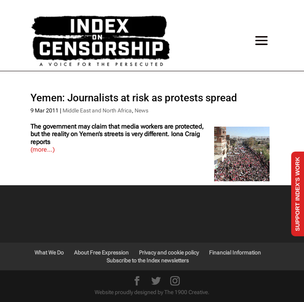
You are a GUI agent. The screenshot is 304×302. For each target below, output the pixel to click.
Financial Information (235, 252)
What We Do (49, 252)
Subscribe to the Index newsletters (147, 260)
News (141, 110)
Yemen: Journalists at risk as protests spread (133, 98)
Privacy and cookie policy (169, 252)
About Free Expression (101, 252)
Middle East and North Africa (97, 110)
